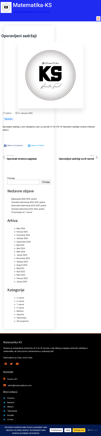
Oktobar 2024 (22, 239)
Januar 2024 (22, 256)
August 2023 (22, 266)
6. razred (20, 302)
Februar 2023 (22, 279)
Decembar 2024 (23, 236)
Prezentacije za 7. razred (21, 213)
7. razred (20, 305)
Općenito (8, 120)
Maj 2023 (20, 269)
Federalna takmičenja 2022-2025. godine (28, 203)
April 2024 (21, 249)
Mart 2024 (21, 252)
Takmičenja (21, 318)
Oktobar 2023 (22, 262)
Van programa (23, 322)
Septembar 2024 (24, 242)
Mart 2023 (21, 276)
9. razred (20, 308)
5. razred (20, 298)
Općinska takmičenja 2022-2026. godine (27, 209)
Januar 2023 (22, 282)
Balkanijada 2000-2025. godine (24, 199)
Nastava (20, 312)
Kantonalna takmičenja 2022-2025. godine (28, 206)
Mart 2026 (21, 229)
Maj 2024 (20, 246)
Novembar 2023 (23, 259)
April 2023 (21, 272)
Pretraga (11, 179)
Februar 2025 (22, 232)
